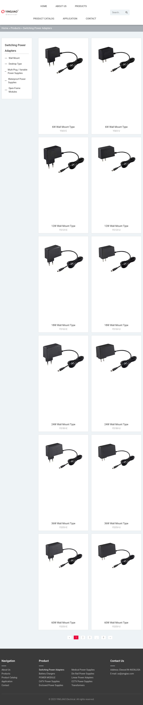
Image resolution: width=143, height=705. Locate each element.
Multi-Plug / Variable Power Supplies (17, 71)
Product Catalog (43, 18)
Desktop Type (15, 64)
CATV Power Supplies (49, 681)
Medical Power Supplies (83, 670)
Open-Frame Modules (14, 90)
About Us (61, 6)
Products (81, 6)
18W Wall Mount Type (63, 325)
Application (70, 18)
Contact (91, 18)
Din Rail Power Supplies (83, 673)
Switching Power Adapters (51, 670)
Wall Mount (14, 58)
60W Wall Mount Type (63, 622)
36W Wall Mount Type (63, 523)
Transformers (78, 685)
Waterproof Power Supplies (17, 81)
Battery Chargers (47, 673)
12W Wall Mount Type (63, 225)
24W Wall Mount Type (63, 424)
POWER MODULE (47, 677)
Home (43, 6)
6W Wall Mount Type (63, 126)
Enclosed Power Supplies (51, 685)
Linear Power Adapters (82, 677)
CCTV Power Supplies (82, 681)
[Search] (126, 12)
